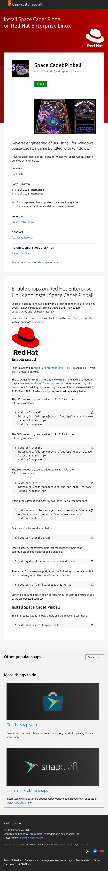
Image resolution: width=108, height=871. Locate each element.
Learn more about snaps (27, 790)
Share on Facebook (95, 851)
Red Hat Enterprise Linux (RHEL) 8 (55, 367)
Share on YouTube (102, 851)
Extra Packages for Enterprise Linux (45, 383)
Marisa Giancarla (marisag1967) (52, 71)
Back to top (12, 823)
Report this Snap (21, 253)
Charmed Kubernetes (30, 837)
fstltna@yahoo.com (23, 237)
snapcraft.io (19, 802)
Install (40, 83)
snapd (62, 844)
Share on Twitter (88, 851)
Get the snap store (22, 724)
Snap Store (73, 318)
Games (77, 71)
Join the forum (11, 844)
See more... (94, 657)
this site (84, 844)
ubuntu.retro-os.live (23, 221)
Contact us (24, 863)
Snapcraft (71, 844)
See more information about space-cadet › (36, 262)
